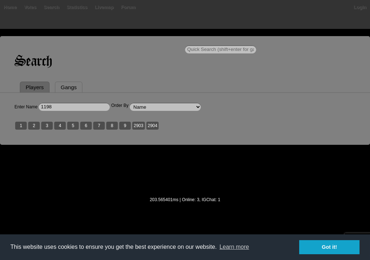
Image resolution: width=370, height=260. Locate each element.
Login (355, 41)
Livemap (127, 41)
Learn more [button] (234, 247)
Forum (151, 41)
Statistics (100, 41)
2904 (157, 159)
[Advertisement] (185, 210)
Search (74, 41)
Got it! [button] (329, 247)
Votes (53, 41)
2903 (143, 159)
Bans (34, 41)
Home (14, 41)
